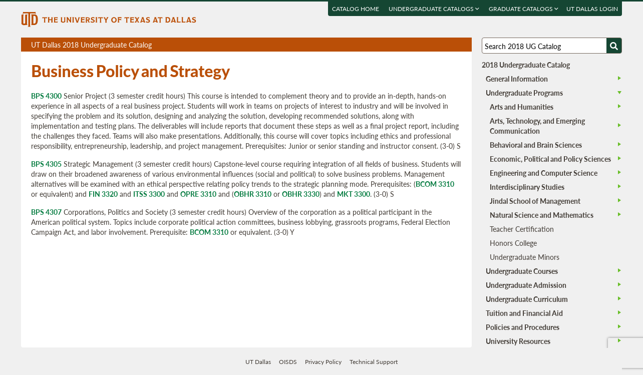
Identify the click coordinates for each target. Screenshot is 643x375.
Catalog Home (355, 9)
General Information (517, 79)
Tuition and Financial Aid (524, 313)
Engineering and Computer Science (543, 173)
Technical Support (374, 361)
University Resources (518, 341)
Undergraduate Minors (524, 257)
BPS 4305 (46, 164)
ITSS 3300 (149, 194)
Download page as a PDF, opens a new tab (428, 45)
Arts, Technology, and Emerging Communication (537, 126)
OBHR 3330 (300, 194)
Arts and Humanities (521, 107)
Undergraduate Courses (522, 271)
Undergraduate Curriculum (527, 299)
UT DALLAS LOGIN (592, 9)
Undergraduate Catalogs (434, 9)
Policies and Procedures (522, 327)
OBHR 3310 (252, 194)
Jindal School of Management (535, 201)
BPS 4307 (46, 212)
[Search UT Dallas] (552, 46)
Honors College (513, 243)
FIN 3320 (103, 194)
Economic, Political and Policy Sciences (550, 159)
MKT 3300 (353, 194)
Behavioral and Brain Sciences (536, 145)
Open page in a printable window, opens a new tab (451, 45)
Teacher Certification (522, 229)
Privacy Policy (323, 361)
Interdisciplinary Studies (527, 187)
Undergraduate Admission (526, 285)
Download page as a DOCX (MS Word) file (439, 45)
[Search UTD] (613, 45)
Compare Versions (462, 45)
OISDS (288, 361)
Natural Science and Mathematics (541, 215)
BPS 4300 (46, 96)
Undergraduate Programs (524, 93)
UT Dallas (258, 361)
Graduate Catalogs (523, 9)
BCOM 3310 (435, 184)
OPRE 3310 (198, 194)
